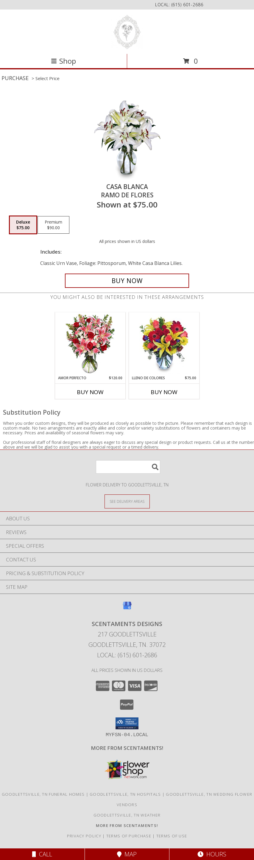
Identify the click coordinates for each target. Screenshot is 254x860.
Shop (63, 61)
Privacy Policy (84, 836)
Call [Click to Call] (42, 854)
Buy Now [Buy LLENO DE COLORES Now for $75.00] (164, 392)
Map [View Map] (127, 854)
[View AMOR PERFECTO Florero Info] (90, 344)
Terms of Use (171, 836)
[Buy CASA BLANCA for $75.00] (127, 281)
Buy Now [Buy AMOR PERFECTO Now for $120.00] (90, 392)
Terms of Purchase (128, 836)
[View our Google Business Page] (127, 608)
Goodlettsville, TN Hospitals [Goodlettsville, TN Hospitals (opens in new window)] (125, 794)
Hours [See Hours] (211, 854)
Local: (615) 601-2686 (127, 655)
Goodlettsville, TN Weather (127, 815)
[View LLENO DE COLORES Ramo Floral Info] (164, 344)
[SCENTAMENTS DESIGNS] (127, 31)
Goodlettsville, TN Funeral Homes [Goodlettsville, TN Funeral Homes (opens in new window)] (43, 794)
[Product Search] (128, 467)
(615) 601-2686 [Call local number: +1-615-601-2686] (187, 4)
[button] (127, 723)
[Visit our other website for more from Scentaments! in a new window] (127, 747)
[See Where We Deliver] (127, 501)
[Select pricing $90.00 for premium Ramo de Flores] (53, 225)
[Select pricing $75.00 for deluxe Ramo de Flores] (23, 225)
